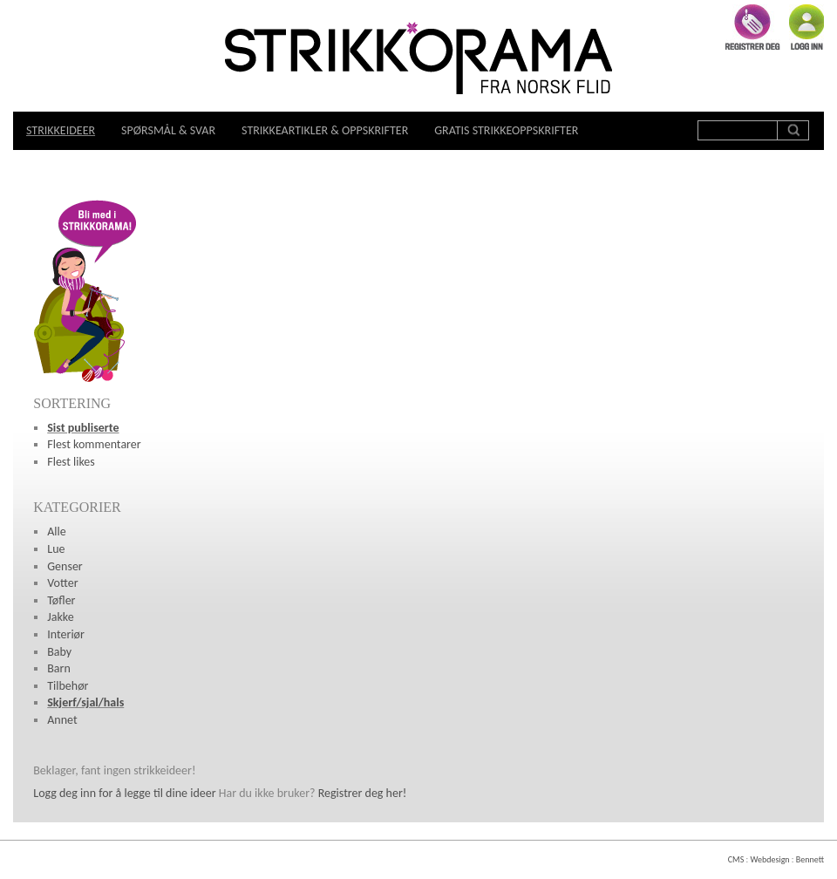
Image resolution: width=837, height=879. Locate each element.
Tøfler (61, 600)
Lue (56, 549)
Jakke (60, 617)
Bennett (810, 859)
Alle (56, 531)
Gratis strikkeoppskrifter (506, 130)
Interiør (66, 634)
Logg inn (806, 27)
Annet (62, 719)
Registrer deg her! (362, 793)
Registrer (752, 27)
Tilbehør (67, 685)
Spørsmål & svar (168, 130)
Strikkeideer (60, 130)
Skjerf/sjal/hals (85, 702)
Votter (62, 583)
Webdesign (769, 859)
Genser (64, 566)
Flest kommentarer (93, 444)
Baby (59, 651)
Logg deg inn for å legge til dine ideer (124, 793)
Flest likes (71, 461)
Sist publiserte (83, 427)
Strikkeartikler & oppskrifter (325, 130)
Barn (59, 668)
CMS (736, 859)
